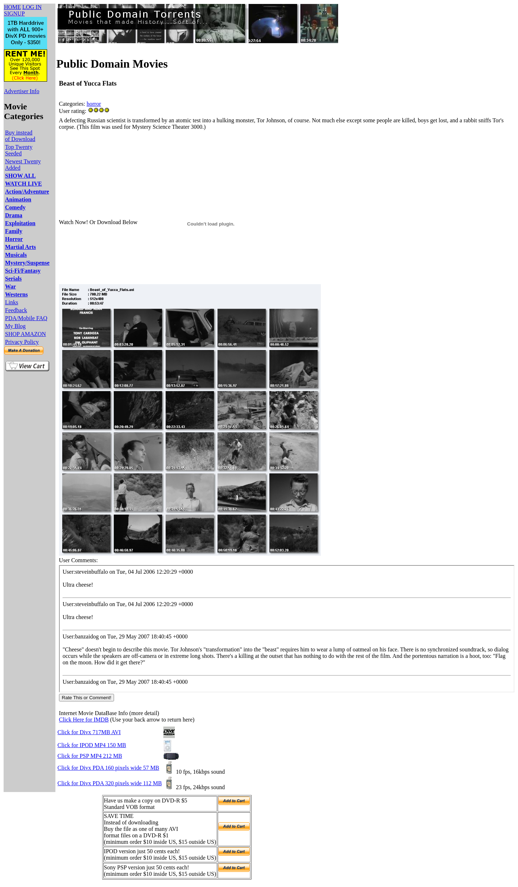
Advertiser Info (21, 91)
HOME (12, 7)
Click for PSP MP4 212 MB (90, 756)
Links (11, 302)
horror (94, 104)
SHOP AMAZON (25, 334)
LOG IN (32, 7)
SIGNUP (14, 13)
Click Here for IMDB (84, 720)
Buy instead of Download (20, 135)
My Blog (15, 326)
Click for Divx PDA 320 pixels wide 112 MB (110, 783)
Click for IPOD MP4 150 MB (92, 745)
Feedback (16, 310)
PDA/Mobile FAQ (26, 318)
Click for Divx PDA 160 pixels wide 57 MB (108, 768)
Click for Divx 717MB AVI (89, 732)
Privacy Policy (22, 342)
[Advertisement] (190, 148)
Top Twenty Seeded (18, 150)
